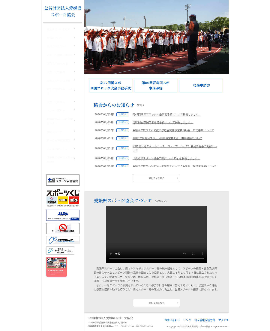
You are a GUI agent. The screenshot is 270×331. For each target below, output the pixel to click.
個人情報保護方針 (204, 320)
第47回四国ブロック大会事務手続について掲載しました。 (167, 114)
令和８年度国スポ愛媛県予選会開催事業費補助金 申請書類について (173, 130)
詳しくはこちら (156, 178)
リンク (187, 320)
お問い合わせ (172, 320)
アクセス (223, 320)
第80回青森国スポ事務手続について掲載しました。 (163, 122)
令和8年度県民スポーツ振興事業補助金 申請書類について (167, 138)
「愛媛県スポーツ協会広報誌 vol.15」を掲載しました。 (166, 158)
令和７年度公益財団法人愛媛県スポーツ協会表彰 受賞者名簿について (175, 166)
